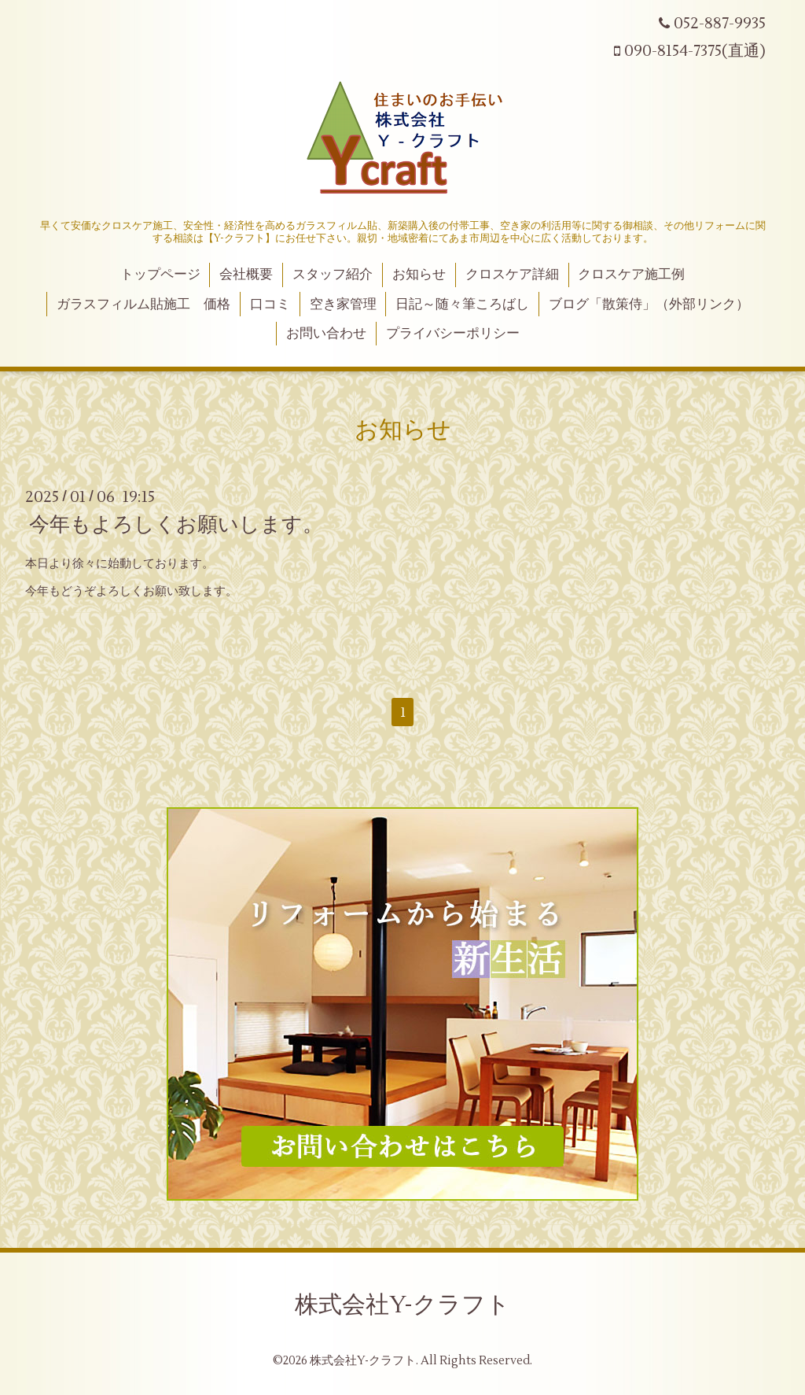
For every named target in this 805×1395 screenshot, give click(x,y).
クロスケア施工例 (631, 274)
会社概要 (246, 274)
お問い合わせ (326, 333)
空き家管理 (343, 304)
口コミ (270, 304)
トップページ (160, 274)
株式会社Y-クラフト (402, 1305)
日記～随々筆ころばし (462, 304)
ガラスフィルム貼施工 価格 (143, 304)
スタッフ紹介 (332, 274)
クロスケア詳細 (512, 274)
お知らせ (419, 274)
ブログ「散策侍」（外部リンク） (649, 304)
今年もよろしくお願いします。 (176, 524)
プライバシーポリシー (453, 333)
